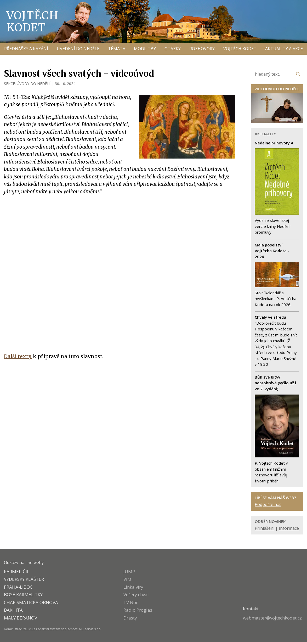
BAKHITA (13, 610)
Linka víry (133, 587)
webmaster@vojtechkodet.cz (272, 618)
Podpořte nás (268, 504)
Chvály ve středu (270, 317)
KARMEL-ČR (16, 571)
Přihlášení (264, 528)
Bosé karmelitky (23, 595)
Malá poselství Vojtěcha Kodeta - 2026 (272, 250)
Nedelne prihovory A (274, 142)
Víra (127, 579)
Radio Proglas (137, 610)
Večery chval (136, 595)
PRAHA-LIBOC (18, 587)
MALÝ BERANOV (20, 618)
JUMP (129, 571)
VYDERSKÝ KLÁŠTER (24, 579)
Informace (289, 528)
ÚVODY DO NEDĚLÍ (33, 83)
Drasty (130, 618)
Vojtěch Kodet (33, 21)
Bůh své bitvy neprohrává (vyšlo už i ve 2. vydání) (275, 382)
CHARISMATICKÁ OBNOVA (31, 602)
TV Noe (130, 602)
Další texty (18, 356)
